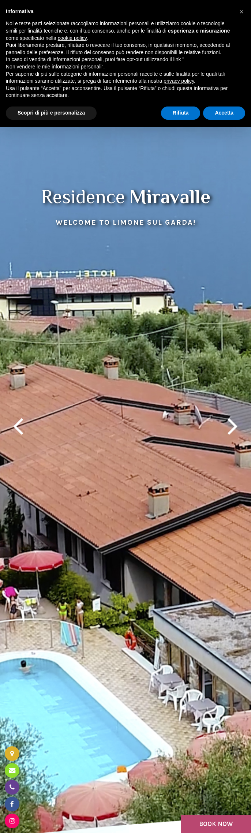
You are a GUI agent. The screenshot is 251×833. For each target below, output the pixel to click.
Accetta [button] (224, 113)
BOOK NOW (216, 824)
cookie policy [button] (72, 38)
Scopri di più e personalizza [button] (51, 113)
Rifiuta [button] (181, 113)
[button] (241, 12)
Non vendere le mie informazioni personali (53, 67)
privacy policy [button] (179, 81)
